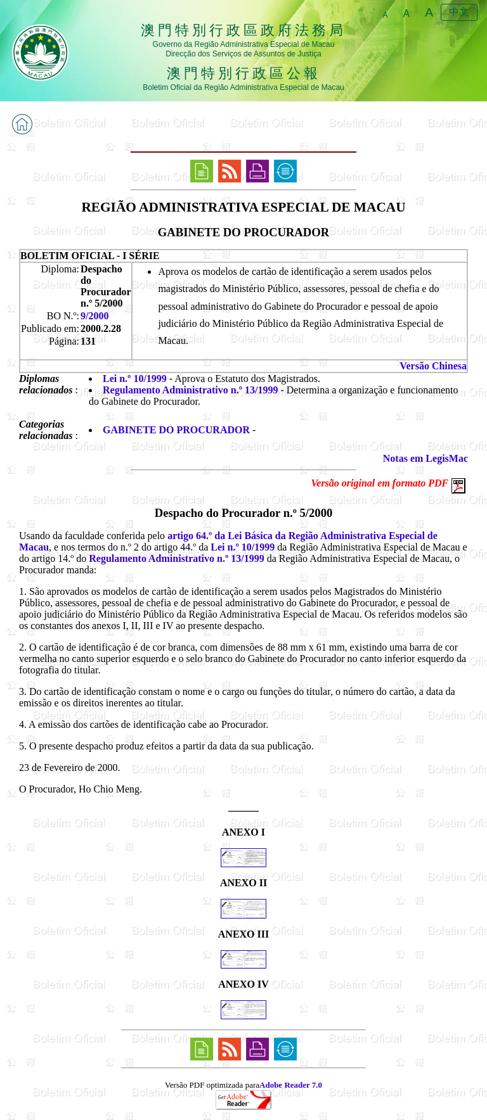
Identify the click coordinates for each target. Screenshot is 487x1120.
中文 (459, 11)
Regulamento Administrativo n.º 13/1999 (190, 390)
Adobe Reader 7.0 (290, 1085)
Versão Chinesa (433, 365)
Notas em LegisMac (425, 458)
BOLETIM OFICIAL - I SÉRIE (90, 255)
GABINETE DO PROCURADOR (176, 429)
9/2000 (94, 315)
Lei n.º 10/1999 (135, 378)
